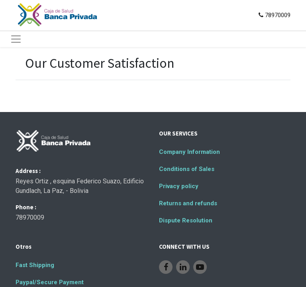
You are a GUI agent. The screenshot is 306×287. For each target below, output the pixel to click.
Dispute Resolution (185, 220)
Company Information (189, 151)
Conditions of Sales (186, 169)
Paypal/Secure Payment (50, 282)
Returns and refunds (188, 203)
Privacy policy (178, 186)
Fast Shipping (35, 265)
